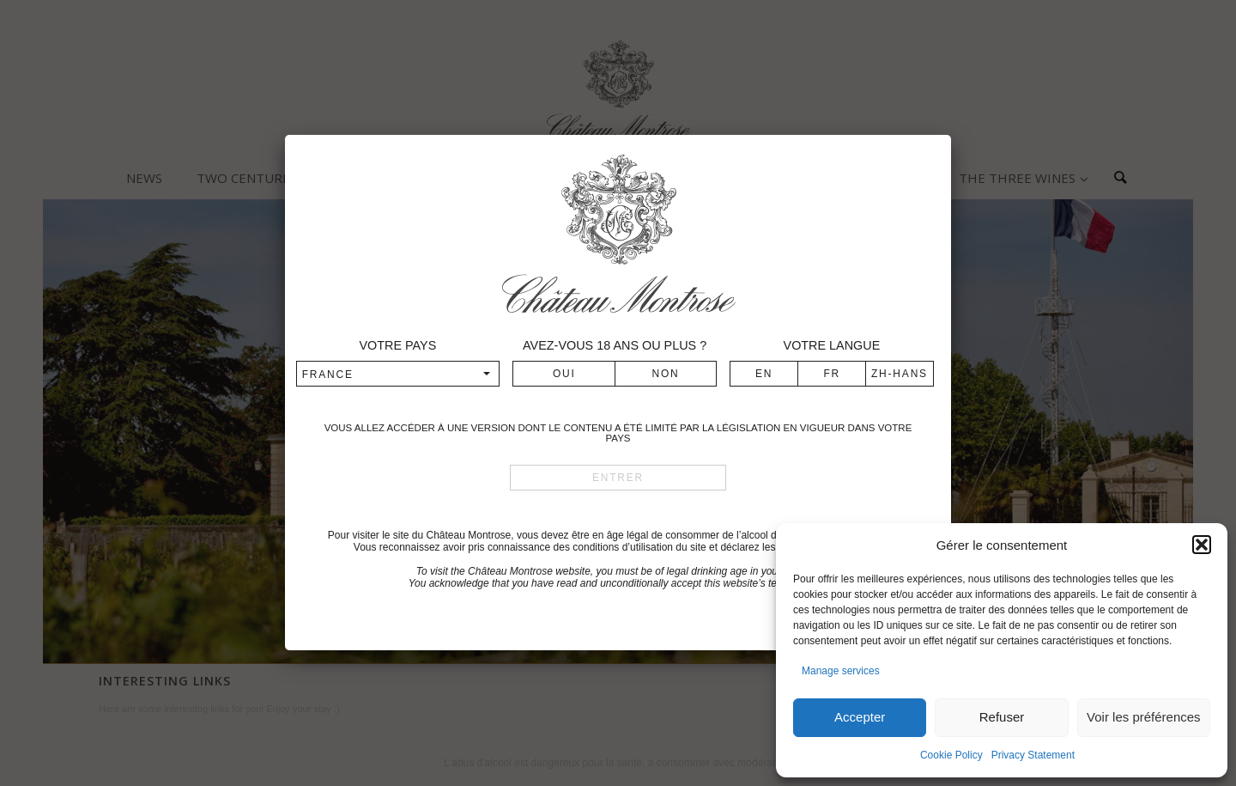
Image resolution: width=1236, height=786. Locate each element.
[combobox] (398, 374)
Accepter (859, 717)
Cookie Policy (951, 755)
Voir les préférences (1144, 717)
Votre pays (397, 345)
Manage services (841, 671)
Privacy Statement (1033, 755)
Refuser (1002, 717)
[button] (1201, 544)
